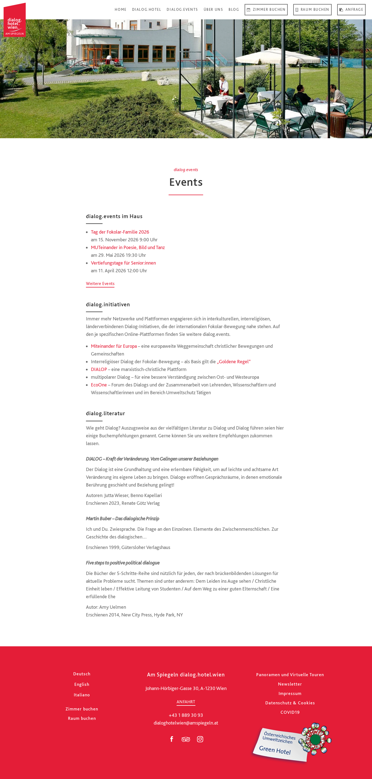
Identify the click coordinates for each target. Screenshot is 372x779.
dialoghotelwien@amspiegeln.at (186, 723)
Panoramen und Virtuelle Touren (290, 674)
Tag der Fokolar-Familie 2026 (120, 232)
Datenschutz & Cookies (290, 702)
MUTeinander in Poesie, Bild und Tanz (128, 247)
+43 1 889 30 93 (186, 715)
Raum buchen (82, 718)
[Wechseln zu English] (82, 684)
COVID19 (290, 712)
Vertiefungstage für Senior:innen (123, 263)
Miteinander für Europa (114, 346)
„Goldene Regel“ (234, 361)
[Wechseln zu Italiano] (82, 694)
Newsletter (290, 684)
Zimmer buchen (82, 709)
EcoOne (99, 385)
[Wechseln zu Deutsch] (82, 673)
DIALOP (99, 369)
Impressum (290, 693)
